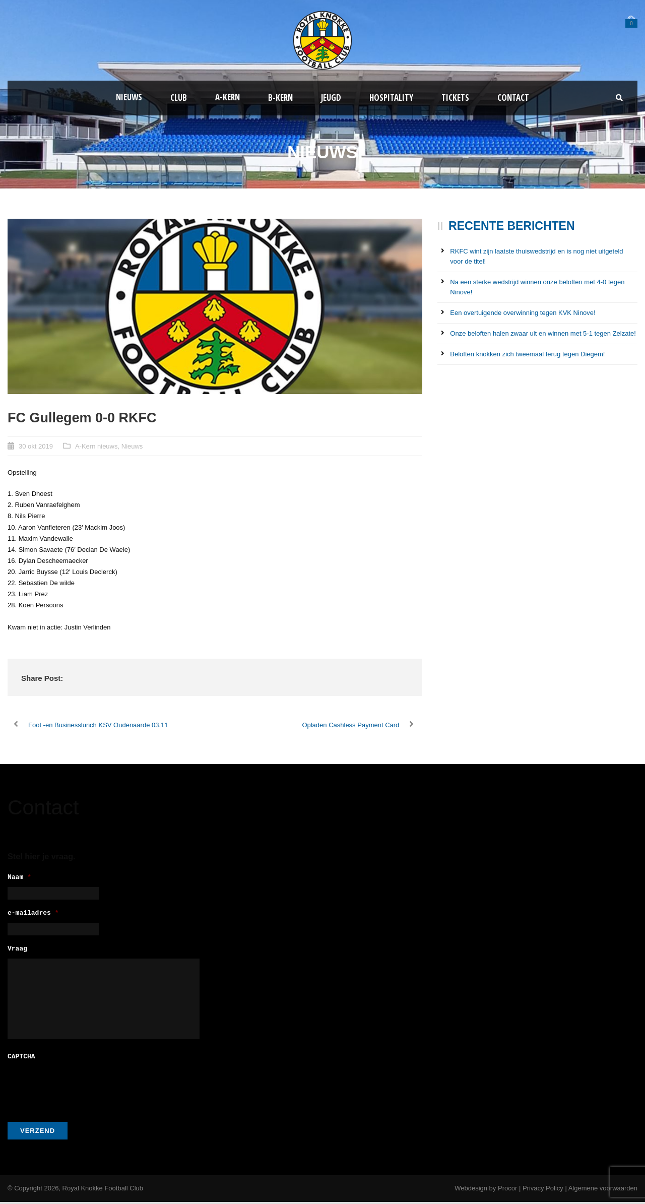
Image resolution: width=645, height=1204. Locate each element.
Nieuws (129, 97)
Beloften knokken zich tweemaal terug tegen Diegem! (527, 354)
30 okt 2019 (36, 446)
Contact (513, 97)
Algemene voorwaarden (602, 1190)
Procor (507, 1190)
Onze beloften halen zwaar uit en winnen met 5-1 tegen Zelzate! (543, 333)
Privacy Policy (543, 1190)
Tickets (455, 97)
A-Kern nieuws (96, 446)
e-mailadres (33, 915)
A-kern (227, 97)
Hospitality (391, 97)
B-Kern (280, 97)
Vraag (17, 952)
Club (178, 97)
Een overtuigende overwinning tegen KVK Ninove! (522, 312)
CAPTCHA (21, 1059)
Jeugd (331, 97)
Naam (19, 877)
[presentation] (84, 1088)
